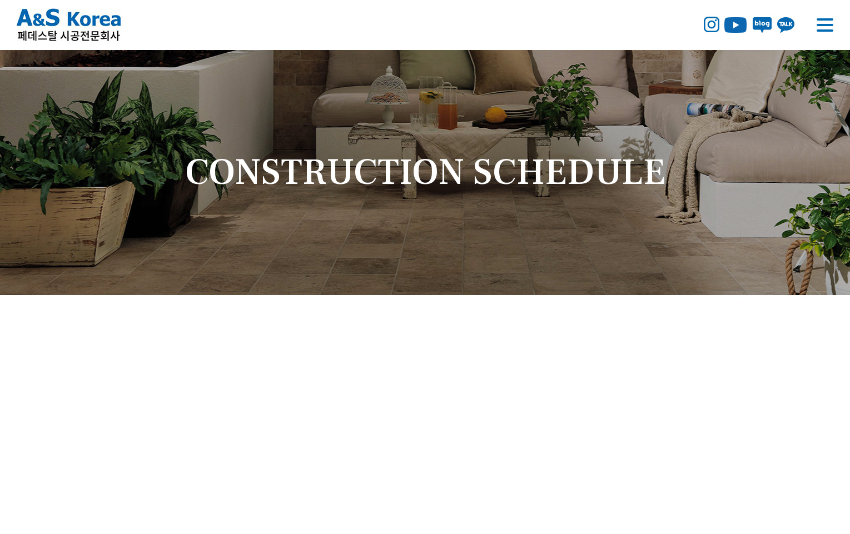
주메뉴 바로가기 (0, 0)
